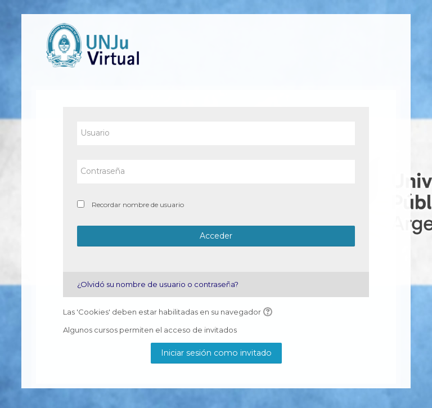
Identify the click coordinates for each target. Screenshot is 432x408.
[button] (269, 312)
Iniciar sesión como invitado (216, 353)
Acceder (216, 236)
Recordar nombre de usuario (138, 204)
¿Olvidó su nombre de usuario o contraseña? (157, 284)
